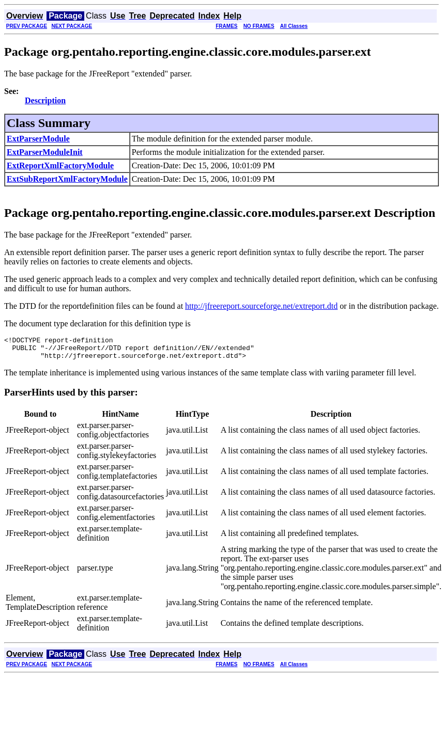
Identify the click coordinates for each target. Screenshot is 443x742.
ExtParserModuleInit (45, 152)
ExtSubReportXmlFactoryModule (67, 179)
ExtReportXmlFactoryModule (60, 165)
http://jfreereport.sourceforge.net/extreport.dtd (261, 306)
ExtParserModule (38, 138)
